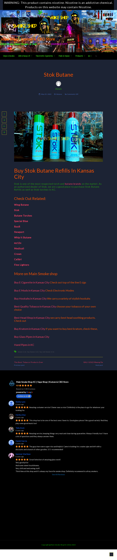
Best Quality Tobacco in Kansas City (35, 306)
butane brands (73, 183)
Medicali (19, 248)
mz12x (17, 243)
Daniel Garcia (21, 441)
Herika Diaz (21, 415)
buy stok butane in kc (47, 352)
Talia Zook (20, 428)
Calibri (18, 259)
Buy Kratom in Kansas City (29, 328)
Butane (59, 94)
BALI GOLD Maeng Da (93, 362)
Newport (19, 232)
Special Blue (21, 221)
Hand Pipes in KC (24, 344)
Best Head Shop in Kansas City (32, 317)
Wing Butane (21, 204)
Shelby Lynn (20, 402)
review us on (24, 396)
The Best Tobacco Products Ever (28, 362)
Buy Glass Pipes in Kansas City (31, 336)
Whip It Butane (22, 237)
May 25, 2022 (46, 94)
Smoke (24, 44)
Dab (34, 44)
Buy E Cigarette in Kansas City (31, 282)
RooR (17, 226)
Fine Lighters (21, 264)
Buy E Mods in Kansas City (29, 290)
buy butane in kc (33, 352)
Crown (17, 254)
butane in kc (22, 352)
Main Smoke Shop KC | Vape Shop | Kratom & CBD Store (42, 382)
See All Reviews (58, 474)
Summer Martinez (23, 454)
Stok (16, 210)
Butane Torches (23, 215)
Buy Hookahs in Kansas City (30, 298)
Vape (17, 44)
